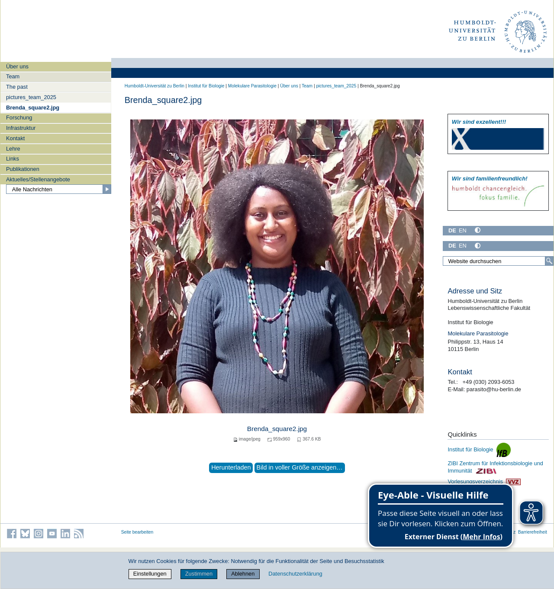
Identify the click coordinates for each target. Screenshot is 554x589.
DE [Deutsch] (452, 230)
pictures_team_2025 (31, 97)
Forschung (19, 117)
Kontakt (15, 138)
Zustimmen (199, 573)
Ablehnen (242, 573)
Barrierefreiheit (532, 532)
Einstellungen (150, 573)
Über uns (17, 66)
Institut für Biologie (206, 86)
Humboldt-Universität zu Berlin (154, 86)
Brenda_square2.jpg (32, 107)
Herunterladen (231, 467)
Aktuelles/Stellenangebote (38, 179)
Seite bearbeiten (137, 532)
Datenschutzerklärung (295, 573)
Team (12, 76)
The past (17, 87)
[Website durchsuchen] (498, 261)
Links (12, 158)
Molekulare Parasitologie (252, 86)
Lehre (13, 148)
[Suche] (549, 261)
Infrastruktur (20, 128)
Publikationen (22, 169)
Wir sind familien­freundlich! (490, 178)
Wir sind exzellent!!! (479, 122)
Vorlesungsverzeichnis (484, 481)
